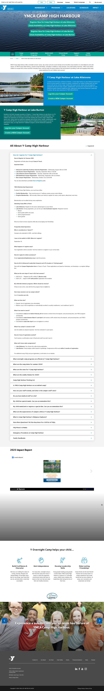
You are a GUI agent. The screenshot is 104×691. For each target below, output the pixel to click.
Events (67, 660)
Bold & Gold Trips (49, 54)
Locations (71, 8)
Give (50, 2)
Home (11, 58)
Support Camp (76, 54)
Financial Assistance (77, 660)
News (86, 660)
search (90, 2)
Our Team (51, 660)
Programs (56, 8)
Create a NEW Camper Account (60, 98)
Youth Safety (60, 660)
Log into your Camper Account (60, 94)
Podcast (93, 660)
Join (41, 2)
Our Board (43, 660)
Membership (41, 8)
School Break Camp (63, 54)
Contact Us (35, 660)
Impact (97, 8)
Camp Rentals (88, 54)
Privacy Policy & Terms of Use (85, 688)
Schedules (84, 8)
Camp (17, 58)
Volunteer (60, 2)
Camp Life (21, 54)
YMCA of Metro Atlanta (11, 2)
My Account (98, 2)
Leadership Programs (34, 54)
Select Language (79, 2)
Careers (67, 2)
